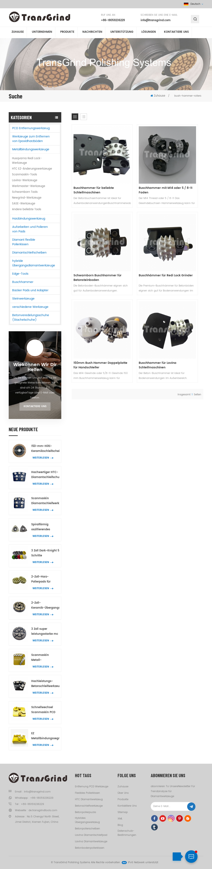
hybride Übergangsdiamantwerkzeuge (33, 263)
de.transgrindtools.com (43, 810)
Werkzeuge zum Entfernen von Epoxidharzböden (31, 138)
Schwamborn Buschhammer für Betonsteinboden (177, 170)
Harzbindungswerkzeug (28, 218)
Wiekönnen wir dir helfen (35, 367)
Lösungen (148, 33)
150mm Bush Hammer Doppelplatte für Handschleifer (135, 237)
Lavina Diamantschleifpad (91, 835)
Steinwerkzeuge (23, 298)
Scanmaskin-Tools (24, 174)
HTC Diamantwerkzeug (89, 799)
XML (120, 819)
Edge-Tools (20, 273)
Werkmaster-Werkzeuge (28, 186)
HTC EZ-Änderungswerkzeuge (32, 169)
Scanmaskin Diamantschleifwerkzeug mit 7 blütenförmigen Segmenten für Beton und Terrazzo (45, 501)
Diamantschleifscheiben (29, 252)
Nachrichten (92, 33)
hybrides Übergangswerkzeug (87, 820)
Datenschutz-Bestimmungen (127, 833)
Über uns (123, 793)
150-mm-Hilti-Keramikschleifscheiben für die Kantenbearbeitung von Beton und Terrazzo (45, 449)
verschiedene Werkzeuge (30, 307)
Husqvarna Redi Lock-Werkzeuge (27, 160)
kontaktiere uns (176, 33)
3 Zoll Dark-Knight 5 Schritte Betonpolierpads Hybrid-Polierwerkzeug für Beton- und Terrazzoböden (45, 553)
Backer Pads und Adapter (30, 290)
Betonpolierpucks (85, 812)
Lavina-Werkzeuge (24, 180)
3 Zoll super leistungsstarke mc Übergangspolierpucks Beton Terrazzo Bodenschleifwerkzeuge (45, 632)
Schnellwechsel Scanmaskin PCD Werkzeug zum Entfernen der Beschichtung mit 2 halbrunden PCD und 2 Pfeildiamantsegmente (45, 710)
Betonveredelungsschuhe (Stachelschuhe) (30, 317)
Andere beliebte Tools (26, 209)
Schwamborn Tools (25, 192)
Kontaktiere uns (35, 406)
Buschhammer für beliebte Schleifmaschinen (87, 170)
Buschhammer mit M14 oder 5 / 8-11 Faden (136, 170)
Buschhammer (22, 282)
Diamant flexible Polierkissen (23, 242)
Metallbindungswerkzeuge (30, 149)
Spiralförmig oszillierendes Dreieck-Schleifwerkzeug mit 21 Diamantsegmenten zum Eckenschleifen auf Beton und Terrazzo (45, 527)
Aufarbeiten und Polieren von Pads (30, 229)
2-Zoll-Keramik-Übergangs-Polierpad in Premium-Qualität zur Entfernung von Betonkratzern (45, 605)
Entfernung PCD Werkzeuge (91, 787)
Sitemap (123, 812)
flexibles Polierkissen (87, 793)
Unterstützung (121, 33)
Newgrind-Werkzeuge (26, 198)
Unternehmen (42, 33)
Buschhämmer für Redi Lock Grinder (90, 237)
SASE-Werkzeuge (23, 203)
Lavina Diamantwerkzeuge (91, 842)
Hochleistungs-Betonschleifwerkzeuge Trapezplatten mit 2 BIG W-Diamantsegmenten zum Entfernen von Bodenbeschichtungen (45, 684)
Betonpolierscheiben (87, 829)
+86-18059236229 (113, 20)
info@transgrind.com (156, 20)
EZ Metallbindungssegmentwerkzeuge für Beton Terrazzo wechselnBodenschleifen (45, 736)
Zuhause (18, 33)
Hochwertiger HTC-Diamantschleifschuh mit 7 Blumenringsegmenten (45, 475)
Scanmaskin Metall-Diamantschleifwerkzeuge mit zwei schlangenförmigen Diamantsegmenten (45, 658)
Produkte (67, 33)
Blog (120, 825)
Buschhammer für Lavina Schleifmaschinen (182, 237)
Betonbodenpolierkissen (89, 848)
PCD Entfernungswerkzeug (31, 128)
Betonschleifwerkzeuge (89, 806)
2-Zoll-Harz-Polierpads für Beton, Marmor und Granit (44, 579)
